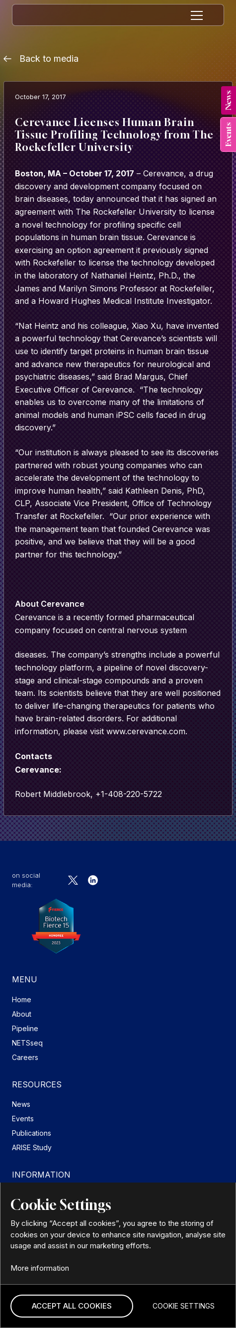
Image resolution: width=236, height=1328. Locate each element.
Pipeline (25, 1028)
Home (21, 999)
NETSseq (27, 1043)
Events (23, 1118)
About (21, 1014)
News (21, 1104)
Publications (31, 1133)
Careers (25, 1057)
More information (39, 1268)
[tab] (228, 100)
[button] (71, 1306)
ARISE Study (32, 1147)
